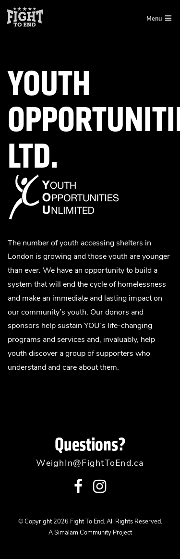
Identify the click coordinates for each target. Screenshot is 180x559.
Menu (158, 18)
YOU (92, 326)
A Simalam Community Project (90, 533)
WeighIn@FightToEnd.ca (90, 464)
